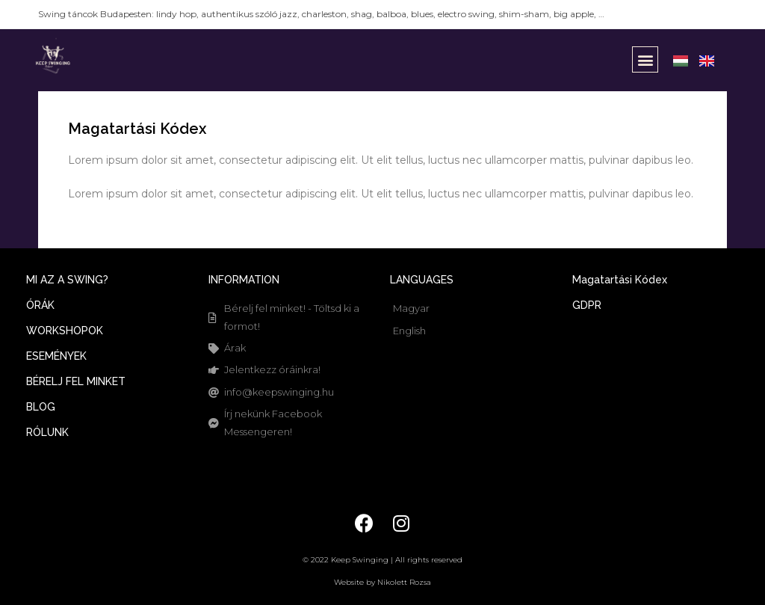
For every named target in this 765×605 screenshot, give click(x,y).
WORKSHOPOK (64, 331)
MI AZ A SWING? (67, 280)
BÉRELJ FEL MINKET (76, 381)
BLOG (40, 407)
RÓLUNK (47, 432)
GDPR (586, 305)
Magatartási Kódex (619, 280)
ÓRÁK (40, 305)
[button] (645, 59)
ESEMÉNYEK (56, 356)
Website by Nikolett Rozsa (382, 582)
